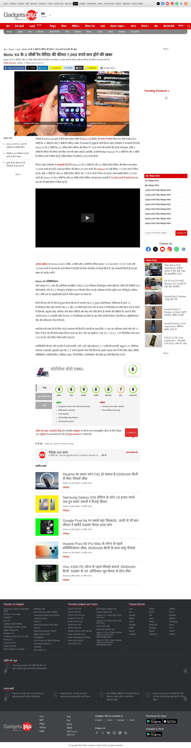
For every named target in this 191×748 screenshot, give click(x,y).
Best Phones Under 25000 (45, 612)
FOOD (50, 4)
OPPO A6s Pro (74, 628)
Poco (171, 612)
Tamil (131, 720)
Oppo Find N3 (10, 646)
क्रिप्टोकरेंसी (168, 26)
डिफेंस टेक (90, 26)
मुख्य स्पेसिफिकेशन (44, 397)
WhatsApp (120, 732)
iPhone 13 (8, 639)
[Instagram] (169, 249)
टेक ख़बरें (19, 26)
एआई (36, 26)
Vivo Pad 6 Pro (74, 643)
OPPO (172, 609)
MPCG (118, 4)
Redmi (172, 618)
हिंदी (27, 4)
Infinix (151, 609)
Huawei (132, 634)
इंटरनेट (99, 32)
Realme (172, 615)
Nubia (151, 631)
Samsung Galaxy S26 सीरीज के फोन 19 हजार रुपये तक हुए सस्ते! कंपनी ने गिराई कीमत (29, 667)
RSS (41, 716)
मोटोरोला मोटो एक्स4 (67, 369)
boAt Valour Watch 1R (106, 609)
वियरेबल (122, 32)
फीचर (63, 26)
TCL (171, 628)
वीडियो (75, 26)
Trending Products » (156, 90)
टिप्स (67, 32)
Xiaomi (172, 634)
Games (82, 4)
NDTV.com (72, 731)
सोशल (110, 32)
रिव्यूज (53, 26)
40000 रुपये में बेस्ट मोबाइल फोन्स (158, 223)
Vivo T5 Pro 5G (74, 609)
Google (132, 625)
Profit (21, 4)
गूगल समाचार (74, 434)
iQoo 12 (37, 621)
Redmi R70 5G (74, 625)
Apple (131, 618)
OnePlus (153, 634)
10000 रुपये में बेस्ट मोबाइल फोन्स (158, 190)
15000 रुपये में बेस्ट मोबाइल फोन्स (158, 200)
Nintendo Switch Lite (106, 629)
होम (8, 26)
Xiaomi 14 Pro (10, 643)
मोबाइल (9, 32)
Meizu (151, 621)
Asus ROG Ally (103, 626)
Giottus (37, 628)
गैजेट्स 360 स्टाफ (10, 63)
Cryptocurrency (40, 618)
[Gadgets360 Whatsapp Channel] (176, 249)
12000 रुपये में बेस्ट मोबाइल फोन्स (158, 195)
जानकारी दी (62, 164)
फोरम (133, 26)
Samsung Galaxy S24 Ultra (46, 625)
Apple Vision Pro (11, 630)
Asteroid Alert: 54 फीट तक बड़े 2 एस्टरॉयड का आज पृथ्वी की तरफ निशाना (75, 695)
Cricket (42, 4)
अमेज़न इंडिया (41, 264)
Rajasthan (109, 4)
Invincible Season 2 (42, 643)
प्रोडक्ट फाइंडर (117, 26)
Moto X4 (86, 138)
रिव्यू (44, 388)
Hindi (109, 720)
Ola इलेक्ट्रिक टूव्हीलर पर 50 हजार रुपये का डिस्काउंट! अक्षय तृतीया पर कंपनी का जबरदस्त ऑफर (122, 696)
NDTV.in (71, 734)
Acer (131, 609)
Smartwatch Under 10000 (15, 627)
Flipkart (101, 169)
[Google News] (183, 249)
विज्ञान (89, 32)
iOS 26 (7, 620)
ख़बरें (18, 49)
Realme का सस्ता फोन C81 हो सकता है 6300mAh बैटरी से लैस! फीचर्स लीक (27, 695)
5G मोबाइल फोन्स (152, 181)
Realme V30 (39, 609)
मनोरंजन (40, 32)
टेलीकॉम (78, 32)
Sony (171, 625)
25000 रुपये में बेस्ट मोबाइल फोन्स (158, 209)
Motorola (153, 625)
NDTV (6, 4)
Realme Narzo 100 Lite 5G (80, 631)
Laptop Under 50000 (13, 624)
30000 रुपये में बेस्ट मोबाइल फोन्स (158, 214)
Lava (151, 618)
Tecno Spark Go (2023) (14, 649)
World (13, 4)
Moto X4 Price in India (64, 444)
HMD (131, 628)
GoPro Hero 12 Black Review (47, 640)
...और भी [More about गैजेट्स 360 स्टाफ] (103, 455)
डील (156, 26)
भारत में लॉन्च (107, 138)
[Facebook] (148, 249)
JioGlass (38, 647)
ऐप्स (29, 32)
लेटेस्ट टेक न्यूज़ (41, 430)
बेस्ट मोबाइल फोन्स (152, 185)
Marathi (126, 4)
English (98, 720)
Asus (131, 621)
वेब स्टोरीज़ (135, 32)
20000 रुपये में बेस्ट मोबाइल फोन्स (158, 204)
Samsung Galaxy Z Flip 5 (45, 631)
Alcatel (132, 615)
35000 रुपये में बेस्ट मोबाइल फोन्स (158, 219)
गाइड (102, 26)
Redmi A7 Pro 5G (75, 618)
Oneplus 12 (9, 633)
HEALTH (68, 4)
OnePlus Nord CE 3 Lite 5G (16, 636)
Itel (150, 615)
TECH (75, 4)
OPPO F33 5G (74, 612)
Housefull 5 (39, 637)
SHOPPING (91, 4)
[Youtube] (162, 249)
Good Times (137, 4)
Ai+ (130, 612)
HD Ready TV (40, 650)
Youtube (108, 732)
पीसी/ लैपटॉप (54, 32)
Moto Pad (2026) (75, 640)
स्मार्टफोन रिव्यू (55, 430)
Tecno (171, 631)
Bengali (120, 720)
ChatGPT (8, 617)
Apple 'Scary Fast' (42, 634)
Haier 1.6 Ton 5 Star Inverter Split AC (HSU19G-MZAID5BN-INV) (109, 634)
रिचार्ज (144, 26)
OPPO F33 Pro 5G (76, 615)
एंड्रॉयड (43, 434)
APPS (100, 4)
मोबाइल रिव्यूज (151, 260)
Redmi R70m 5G (75, 621)
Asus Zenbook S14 (76, 634)
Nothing (152, 628)
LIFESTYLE (58, 4)
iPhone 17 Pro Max (12, 614)
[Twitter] (155, 249)
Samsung (173, 621)
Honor (131, 631)
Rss (125, 732)
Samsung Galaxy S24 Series (46, 615)
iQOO (151, 612)
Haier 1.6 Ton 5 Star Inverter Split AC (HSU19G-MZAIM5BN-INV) (109, 642)
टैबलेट (20, 32)
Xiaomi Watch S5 (104, 612)
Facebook (97, 732)
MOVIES (33, 4)
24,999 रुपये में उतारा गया (123, 177)
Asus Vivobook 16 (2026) (79, 637)
